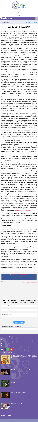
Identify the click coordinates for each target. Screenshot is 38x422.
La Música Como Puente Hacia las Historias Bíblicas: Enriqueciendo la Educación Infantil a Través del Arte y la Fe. (24, 353)
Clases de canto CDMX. (16, 400)
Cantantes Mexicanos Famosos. (18, 389)
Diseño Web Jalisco (33, 419)
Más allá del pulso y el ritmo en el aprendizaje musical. (23, 366)
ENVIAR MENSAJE (19, 319)
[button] (36, 18)
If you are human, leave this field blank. (11, 323)
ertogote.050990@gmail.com (23, 210)
